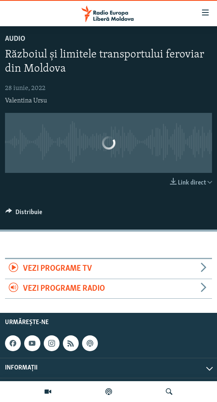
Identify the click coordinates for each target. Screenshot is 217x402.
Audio (15, 39)
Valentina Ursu (26, 100)
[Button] (23, 214)
